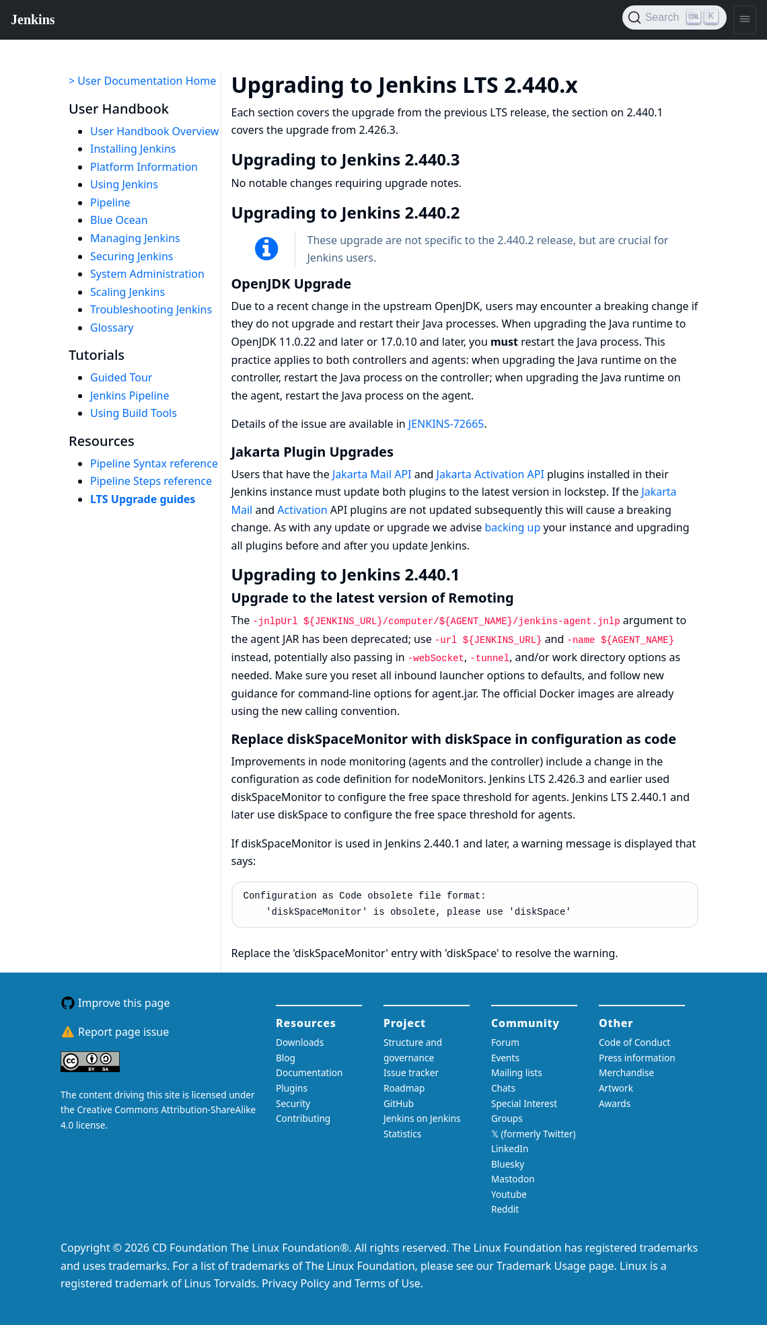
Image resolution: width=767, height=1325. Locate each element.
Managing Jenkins (135, 238)
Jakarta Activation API (490, 474)
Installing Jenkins (133, 148)
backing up (513, 527)
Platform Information (144, 166)
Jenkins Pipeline (130, 395)
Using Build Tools (133, 413)
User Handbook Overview (154, 131)
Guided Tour (121, 377)
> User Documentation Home (142, 80)
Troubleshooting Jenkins (151, 309)
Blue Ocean (119, 220)
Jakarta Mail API (372, 474)
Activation (302, 509)
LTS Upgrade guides (142, 499)
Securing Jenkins (132, 256)
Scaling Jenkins (127, 292)
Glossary (112, 327)
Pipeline (110, 202)
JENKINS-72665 (446, 423)
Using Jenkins (124, 184)
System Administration (147, 273)
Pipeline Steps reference (151, 481)
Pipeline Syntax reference (154, 463)
